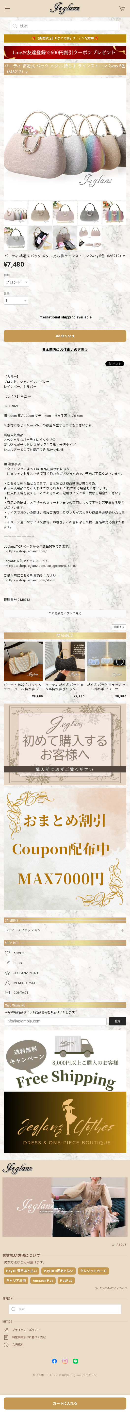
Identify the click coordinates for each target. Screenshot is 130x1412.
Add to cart (65, 336)
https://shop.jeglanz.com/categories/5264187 (42, 566)
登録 (118, 1021)
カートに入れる (65, 1403)
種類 (7, 275)
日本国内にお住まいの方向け (65, 350)
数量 (7, 293)
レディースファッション (22, 930)
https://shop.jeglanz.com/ (27, 551)
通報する (119, 627)
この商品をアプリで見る (64, 613)
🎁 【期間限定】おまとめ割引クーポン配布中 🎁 (65, 38)
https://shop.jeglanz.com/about (31, 580)
